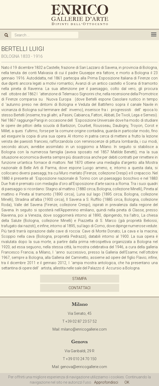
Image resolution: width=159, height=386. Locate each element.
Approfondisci (106, 382)
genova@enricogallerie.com (83, 367)
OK (126, 382)
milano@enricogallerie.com (84, 329)
